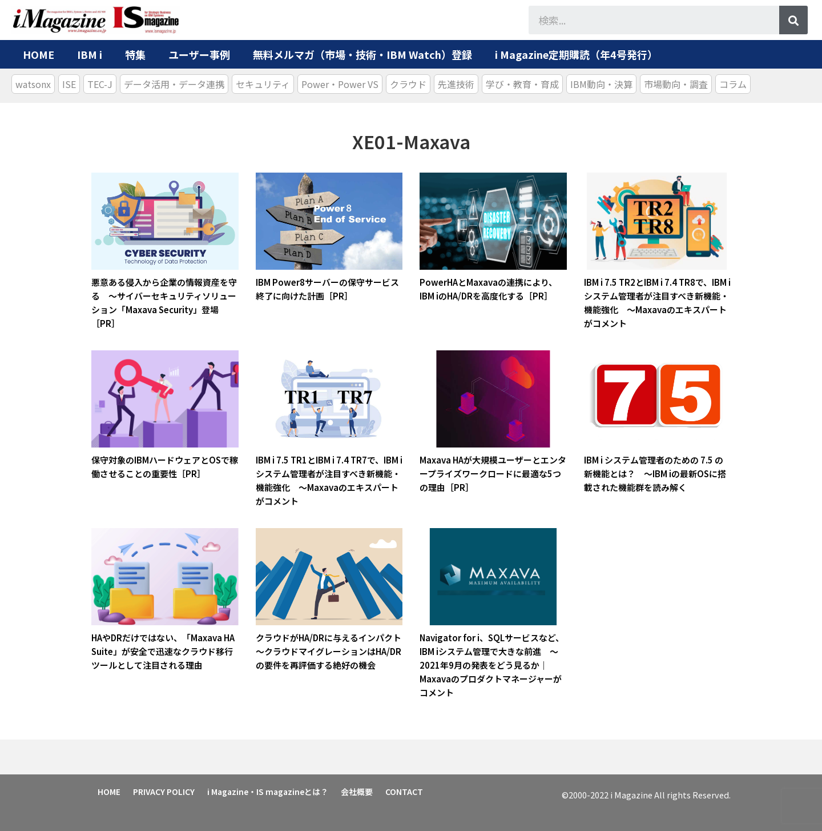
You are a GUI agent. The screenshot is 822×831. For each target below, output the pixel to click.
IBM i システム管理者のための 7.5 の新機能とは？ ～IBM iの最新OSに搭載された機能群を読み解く (655, 473)
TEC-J (99, 84)
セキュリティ (263, 84)
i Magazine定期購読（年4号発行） (576, 54)
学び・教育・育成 (522, 84)
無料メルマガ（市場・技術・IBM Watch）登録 (362, 54)
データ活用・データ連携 (174, 84)
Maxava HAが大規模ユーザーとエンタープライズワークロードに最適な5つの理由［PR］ (493, 473)
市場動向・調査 (676, 84)
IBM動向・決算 (601, 84)
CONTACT (404, 791)
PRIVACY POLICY (164, 791)
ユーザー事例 (199, 54)
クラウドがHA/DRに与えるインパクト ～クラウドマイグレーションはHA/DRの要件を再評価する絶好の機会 (333, 651)
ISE (69, 84)
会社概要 (357, 791)
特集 (135, 54)
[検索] (793, 20)
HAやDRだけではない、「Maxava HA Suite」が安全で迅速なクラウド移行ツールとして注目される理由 (163, 651)
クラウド (408, 84)
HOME (38, 54)
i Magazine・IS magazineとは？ (267, 791)
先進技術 (456, 84)
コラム (733, 84)
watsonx (33, 84)
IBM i (89, 54)
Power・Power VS (339, 84)
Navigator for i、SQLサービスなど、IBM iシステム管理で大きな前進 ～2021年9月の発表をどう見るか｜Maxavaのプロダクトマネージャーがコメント (492, 665)
